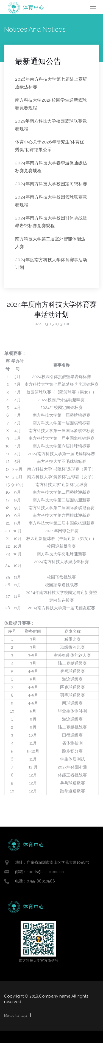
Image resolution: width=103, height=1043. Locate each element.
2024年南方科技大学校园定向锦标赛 (51, 183)
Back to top (18, 1015)
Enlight (26, 7)
